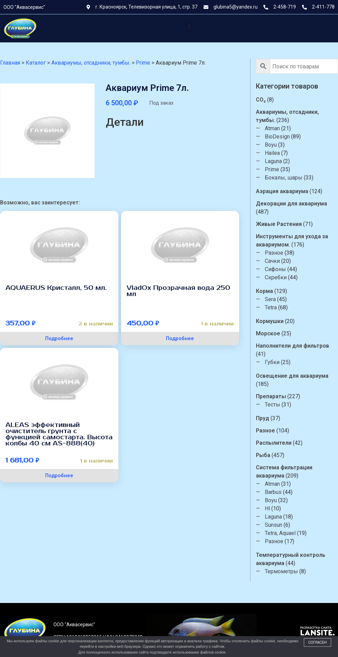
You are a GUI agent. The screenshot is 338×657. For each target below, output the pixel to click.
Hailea (272, 153)
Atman (272, 128)
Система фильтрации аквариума (284, 471)
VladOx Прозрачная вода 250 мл (178, 291)
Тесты (272, 404)
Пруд (262, 418)
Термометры (281, 571)
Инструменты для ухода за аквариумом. (292, 240)
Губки (272, 362)
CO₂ (261, 99)
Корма (264, 291)
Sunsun (273, 525)
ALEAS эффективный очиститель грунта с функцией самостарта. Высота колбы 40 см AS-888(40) (59, 434)
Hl (267, 508)
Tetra (271, 307)
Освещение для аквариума (292, 376)
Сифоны (275, 269)
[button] (189, 26)
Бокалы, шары (283, 177)
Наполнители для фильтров (292, 346)
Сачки (272, 261)
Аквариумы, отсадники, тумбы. (287, 116)
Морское (268, 333)
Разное (274, 253)
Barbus (273, 492)
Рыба (263, 455)
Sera (270, 299)
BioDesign (277, 136)
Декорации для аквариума (291, 203)
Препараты (271, 396)
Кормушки (270, 321)
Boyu (271, 145)
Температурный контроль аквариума (290, 559)
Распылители (273, 443)
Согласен (317, 642)
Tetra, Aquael (280, 533)
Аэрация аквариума (282, 191)
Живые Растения (279, 224)
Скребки (276, 277)
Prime (272, 169)
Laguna (273, 161)
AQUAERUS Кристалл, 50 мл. (56, 288)
